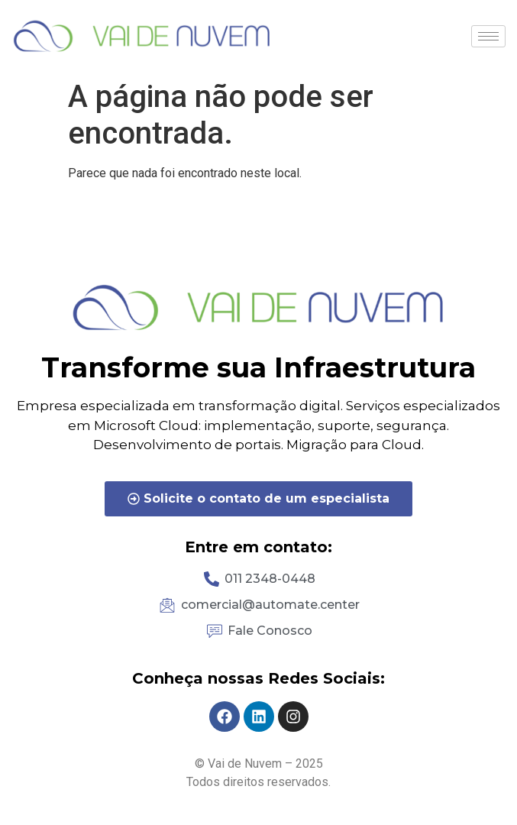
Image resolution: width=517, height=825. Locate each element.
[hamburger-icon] (488, 36)
